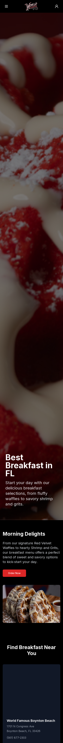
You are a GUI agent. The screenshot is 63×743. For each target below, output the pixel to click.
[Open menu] (6, 6)
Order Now (14, 573)
